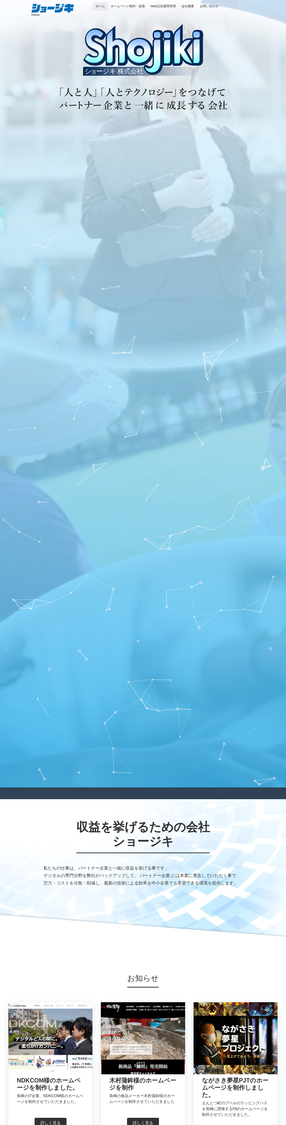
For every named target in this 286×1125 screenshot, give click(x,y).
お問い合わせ (209, 6)
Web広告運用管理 (163, 6)
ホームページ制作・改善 (128, 6)
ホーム (100, 6)
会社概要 (188, 6)
